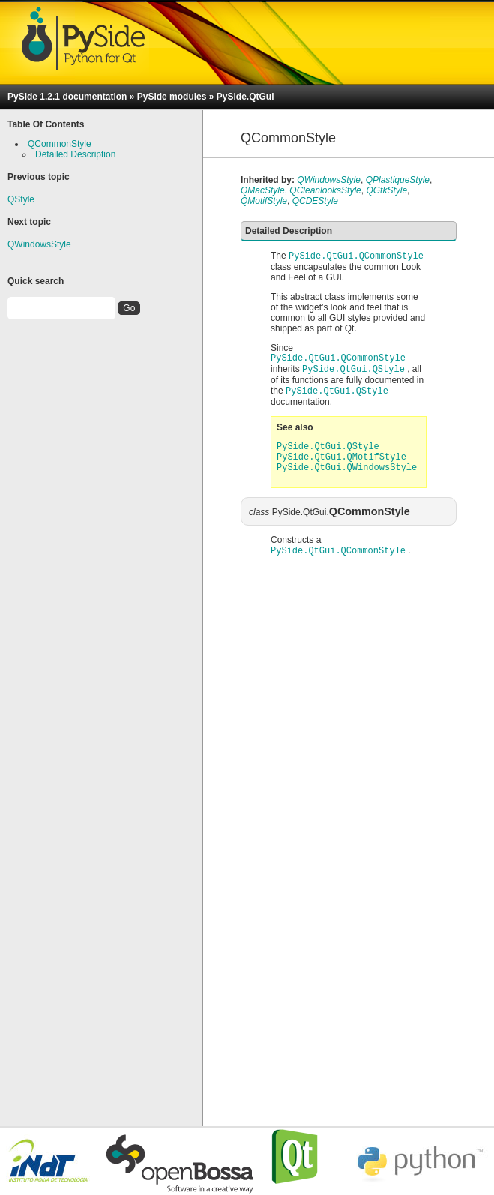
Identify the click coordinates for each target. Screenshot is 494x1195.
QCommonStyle (59, 144)
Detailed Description (75, 154)
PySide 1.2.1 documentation (67, 96)
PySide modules (172, 96)
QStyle (20, 199)
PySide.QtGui (245, 96)
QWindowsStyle (39, 244)
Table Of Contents (45, 124)
